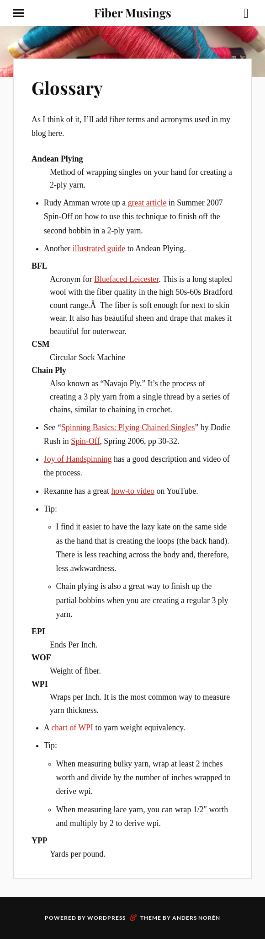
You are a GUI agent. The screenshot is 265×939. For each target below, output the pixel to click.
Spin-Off (85, 441)
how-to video (132, 491)
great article (147, 202)
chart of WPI (72, 727)
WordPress (106, 917)
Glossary (67, 87)
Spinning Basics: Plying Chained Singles (128, 427)
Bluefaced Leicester (126, 279)
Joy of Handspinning (78, 459)
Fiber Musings (132, 12)
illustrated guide (99, 248)
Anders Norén (196, 917)
